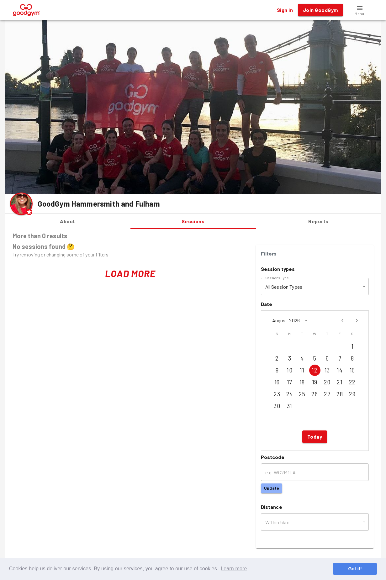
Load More (130, 273)
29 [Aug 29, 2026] (352, 394)
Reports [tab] (318, 221)
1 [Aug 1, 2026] (352, 346)
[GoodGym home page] (26, 9)
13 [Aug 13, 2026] (327, 370)
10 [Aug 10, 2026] (289, 370)
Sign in (284, 10)
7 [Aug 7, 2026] (340, 358)
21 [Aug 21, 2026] (340, 382)
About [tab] (67, 221)
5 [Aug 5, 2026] (314, 358)
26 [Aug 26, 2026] (314, 394)
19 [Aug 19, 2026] (314, 382)
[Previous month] (342, 320)
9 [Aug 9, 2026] (277, 370)
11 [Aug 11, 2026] (302, 370)
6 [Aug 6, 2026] (327, 358)
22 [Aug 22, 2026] (352, 382)
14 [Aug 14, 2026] (340, 370)
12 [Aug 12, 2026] (314, 370)
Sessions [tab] (193, 221)
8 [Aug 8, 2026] (352, 358)
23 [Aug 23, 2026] (277, 394)
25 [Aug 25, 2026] (302, 394)
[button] (360, 10)
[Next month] (356, 320)
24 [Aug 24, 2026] (289, 394)
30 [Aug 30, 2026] (277, 406)
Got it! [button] (355, 568)
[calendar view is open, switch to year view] (306, 320)
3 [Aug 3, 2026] (289, 358)
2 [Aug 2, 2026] (277, 358)
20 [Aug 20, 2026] (327, 382)
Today (314, 436)
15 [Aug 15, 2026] (352, 370)
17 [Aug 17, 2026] (289, 382)
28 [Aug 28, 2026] (340, 394)
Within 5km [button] (277, 522)
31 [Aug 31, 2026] (289, 406)
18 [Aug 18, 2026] (302, 382)
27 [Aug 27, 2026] (327, 394)
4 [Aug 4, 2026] (302, 358)
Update (271, 488)
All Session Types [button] (284, 287)
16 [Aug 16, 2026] (277, 382)
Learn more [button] (234, 568)
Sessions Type (276, 278)
